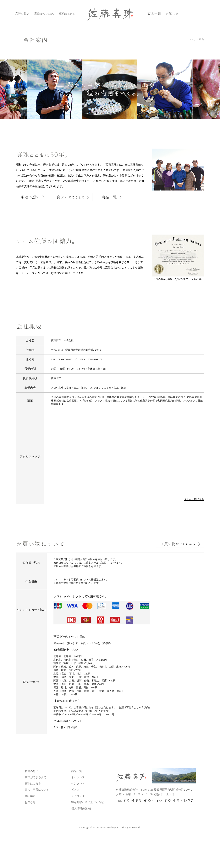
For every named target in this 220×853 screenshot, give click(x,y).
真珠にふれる (33, 783)
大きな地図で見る (194, 499)
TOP (188, 39)
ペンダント (78, 783)
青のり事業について (37, 789)
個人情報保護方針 (82, 808)
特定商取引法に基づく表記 (87, 802)
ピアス (75, 789)
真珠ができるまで (35, 777)
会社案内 (30, 796)
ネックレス (78, 777)
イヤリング (78, 796)
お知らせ (30, 802)
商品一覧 (76, 771)
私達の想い (31, 771)
